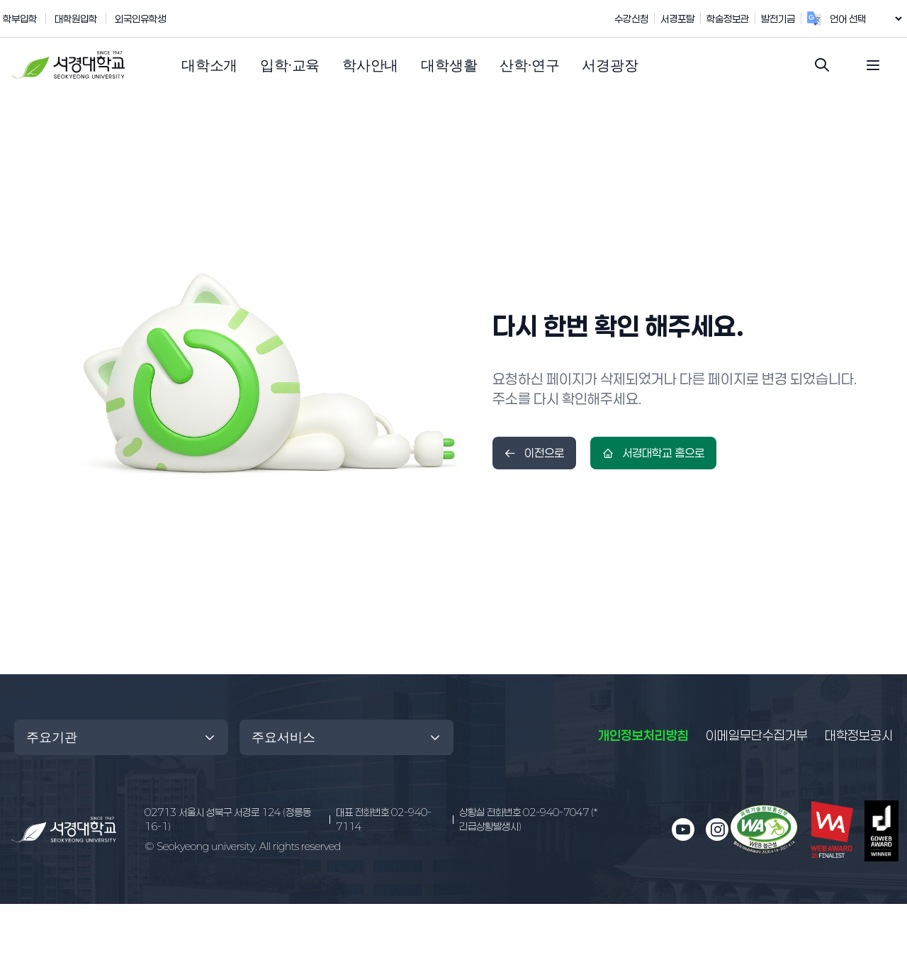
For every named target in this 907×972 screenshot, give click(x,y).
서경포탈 (692, 18)
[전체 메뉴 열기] (873, 65)
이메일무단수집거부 (757, 735)
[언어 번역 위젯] (873, 19)
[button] (209, 65)
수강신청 (646, 18)
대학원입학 (76, 18)
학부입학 (20, 18)
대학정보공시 (859, 734)
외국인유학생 (140, 18)
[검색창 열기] (822, 65)
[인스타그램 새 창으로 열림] (717, 829)
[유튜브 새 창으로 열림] (683, 829)
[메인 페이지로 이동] (63, 829)
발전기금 (793, 18)
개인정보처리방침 (643, 735)
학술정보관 (742, 18)
